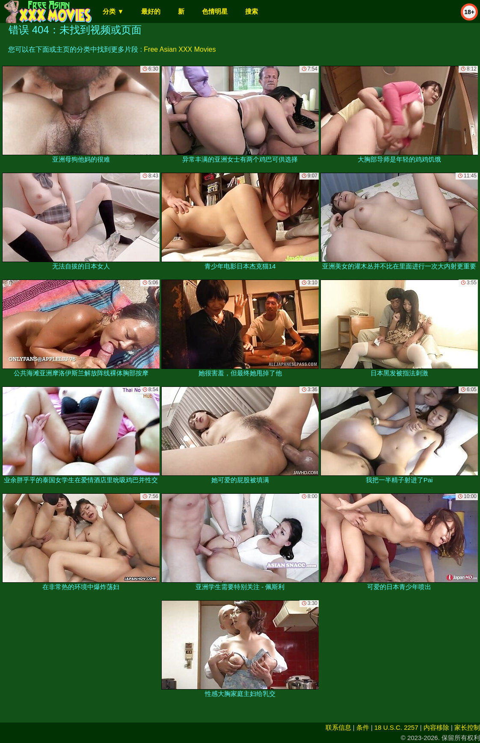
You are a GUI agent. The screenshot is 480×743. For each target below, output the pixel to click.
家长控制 (467, 727)
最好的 (150, 11)
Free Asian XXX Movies (180, 49)
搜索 (251, 11)
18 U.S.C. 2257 (396, 727)
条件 (362, 727)
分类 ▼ (113, 11)
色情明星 (215, 11)
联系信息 (338, 727)
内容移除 (436, 727)
